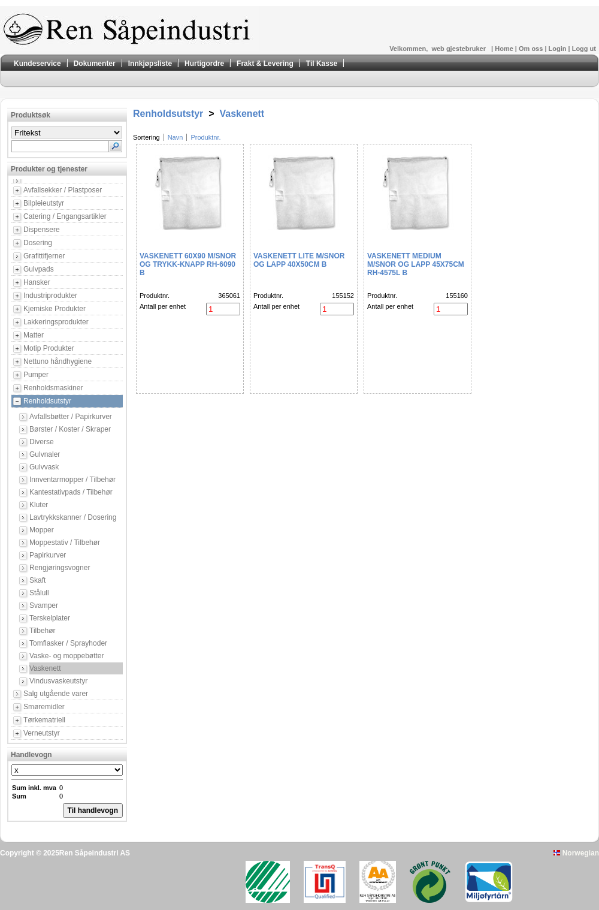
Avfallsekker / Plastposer (62, 190)
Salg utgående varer (55, 693)
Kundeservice (37, 63)
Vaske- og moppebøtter (66, 656)
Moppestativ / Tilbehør (64, 542)
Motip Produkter (48, 348)
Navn (175, 137)
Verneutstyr (41, 733)
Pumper (36, 374)
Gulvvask (44, 467)
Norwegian (576, 853)
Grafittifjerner (44, 256)
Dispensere (41, 229)
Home (505, 48)
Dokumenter (95, 63)
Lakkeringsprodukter (56, 322)
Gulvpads (38, 269)
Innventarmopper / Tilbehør (72, 479)
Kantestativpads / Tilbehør (71, 492)
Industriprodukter (50, 295)
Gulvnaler (44, 454)
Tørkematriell (44, 720)
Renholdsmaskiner (53, 388)
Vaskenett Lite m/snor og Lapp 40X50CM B (298, 260)
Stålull (39, 593)
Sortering (146, 137)
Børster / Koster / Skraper (70, 429)
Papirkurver (47, 555)
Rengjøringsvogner (59, 568)
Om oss (531, 48)
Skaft (37, 580)
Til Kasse (321, 63)
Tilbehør (42, 630)
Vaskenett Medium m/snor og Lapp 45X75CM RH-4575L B (415, 264)
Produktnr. (205, 137)
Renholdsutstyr (47, 401)
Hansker (36, 282)
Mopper (41, 530)
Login (558, 48)
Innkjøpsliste (150, 63)
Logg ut (584, 48)
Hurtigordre (204, 63)
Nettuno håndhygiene (57, 361)
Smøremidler (44, 707)
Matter (33, 335)
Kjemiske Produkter (54, 309)
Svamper (43, 605)
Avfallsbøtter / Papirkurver (70, 416)
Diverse (41, 442)
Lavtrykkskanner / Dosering (72, 517)
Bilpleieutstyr (43, 203)
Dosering (37, 243)
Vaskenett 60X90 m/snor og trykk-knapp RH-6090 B (188, 264)
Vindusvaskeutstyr (58, 681)
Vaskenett (44, 668)
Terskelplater (49, 618)
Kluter (38, 505)
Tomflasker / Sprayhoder (68, 643)
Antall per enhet (163, 306)
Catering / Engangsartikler (65, 216)
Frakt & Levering (265, 63)
